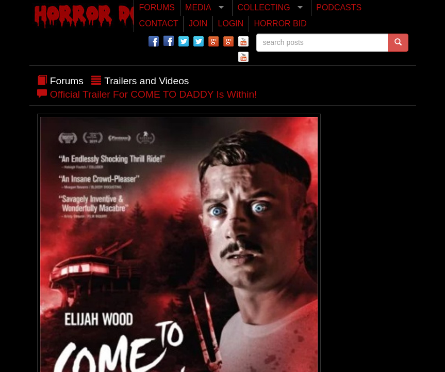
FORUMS (157, 7)
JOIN (198, 23)
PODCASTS (338, 7)
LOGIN (231, 23)
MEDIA (198, 7)
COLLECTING (263, 7)
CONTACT (158, 23)
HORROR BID (280, 23)
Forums (67, 80)
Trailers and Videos (146, 80)
